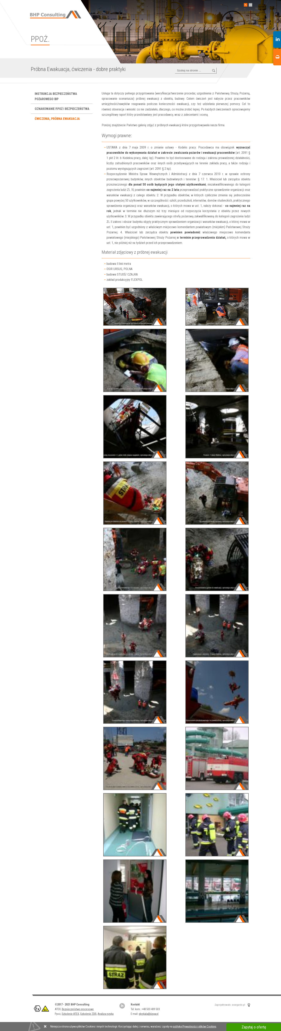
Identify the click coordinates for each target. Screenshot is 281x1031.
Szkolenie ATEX (70, 1013)
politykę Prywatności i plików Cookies (194, 1026)
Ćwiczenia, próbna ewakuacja (58, 119)
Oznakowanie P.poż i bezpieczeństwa (62, 109)
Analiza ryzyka (106, 1013)
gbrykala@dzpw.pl (148, 1013)
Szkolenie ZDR (88, 1013)
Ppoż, (58, 1013)
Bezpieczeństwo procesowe (78, 1009)
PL (245, 5)
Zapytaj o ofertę (254, 1027)
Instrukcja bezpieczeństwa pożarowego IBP (56, 96)
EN (249, 5)
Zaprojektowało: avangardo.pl (230, 1004)
